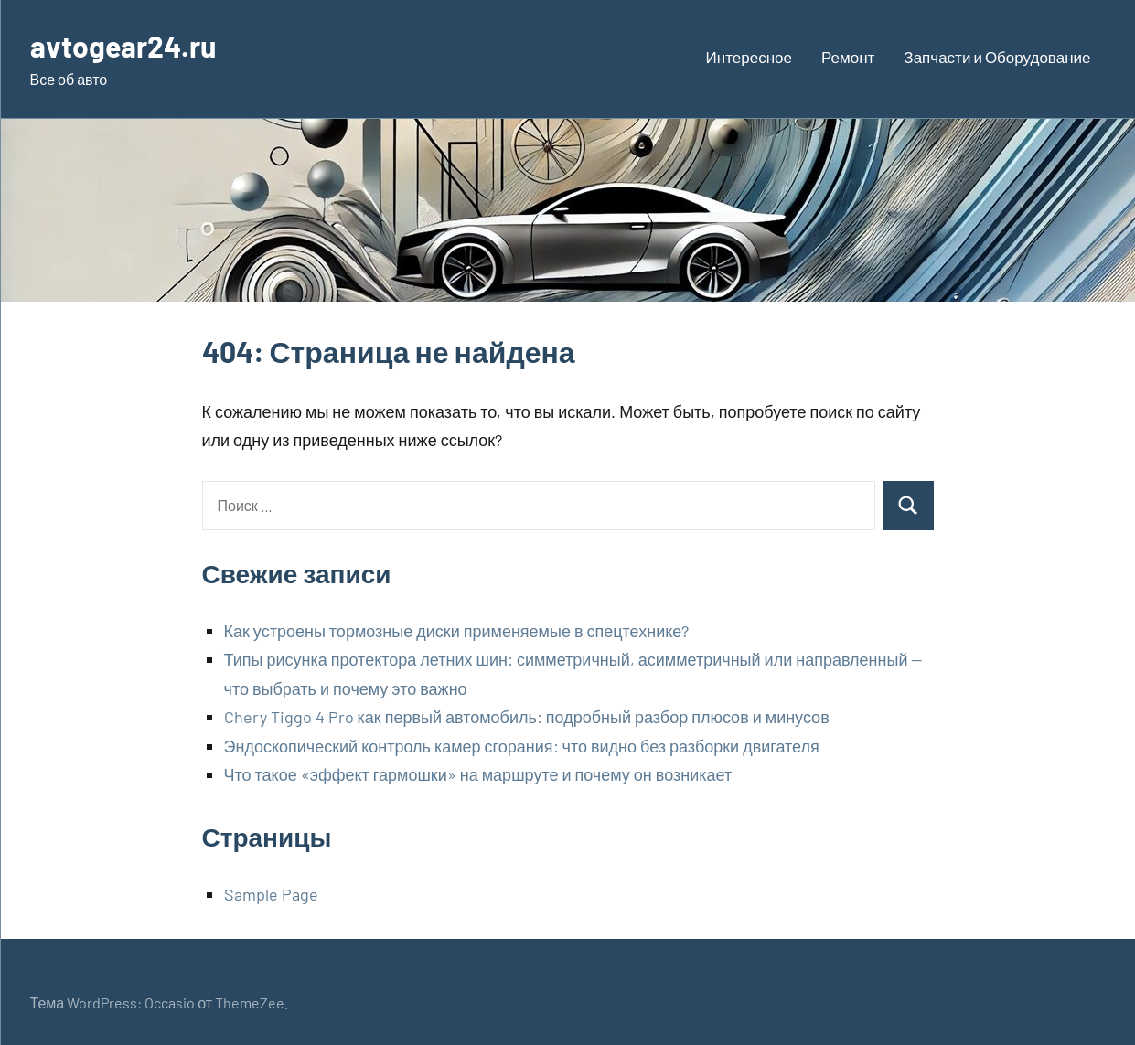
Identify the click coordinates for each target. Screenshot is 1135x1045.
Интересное (749, 57)
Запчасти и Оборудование (997, 57)
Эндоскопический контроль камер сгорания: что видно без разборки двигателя (521, 746)
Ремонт (847, 57)
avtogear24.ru (123, 45)
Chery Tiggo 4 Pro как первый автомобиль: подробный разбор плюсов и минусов (527, 717)
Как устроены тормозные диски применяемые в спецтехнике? (457, 631)
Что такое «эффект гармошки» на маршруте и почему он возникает (478, 774)
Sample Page (271, 894)
